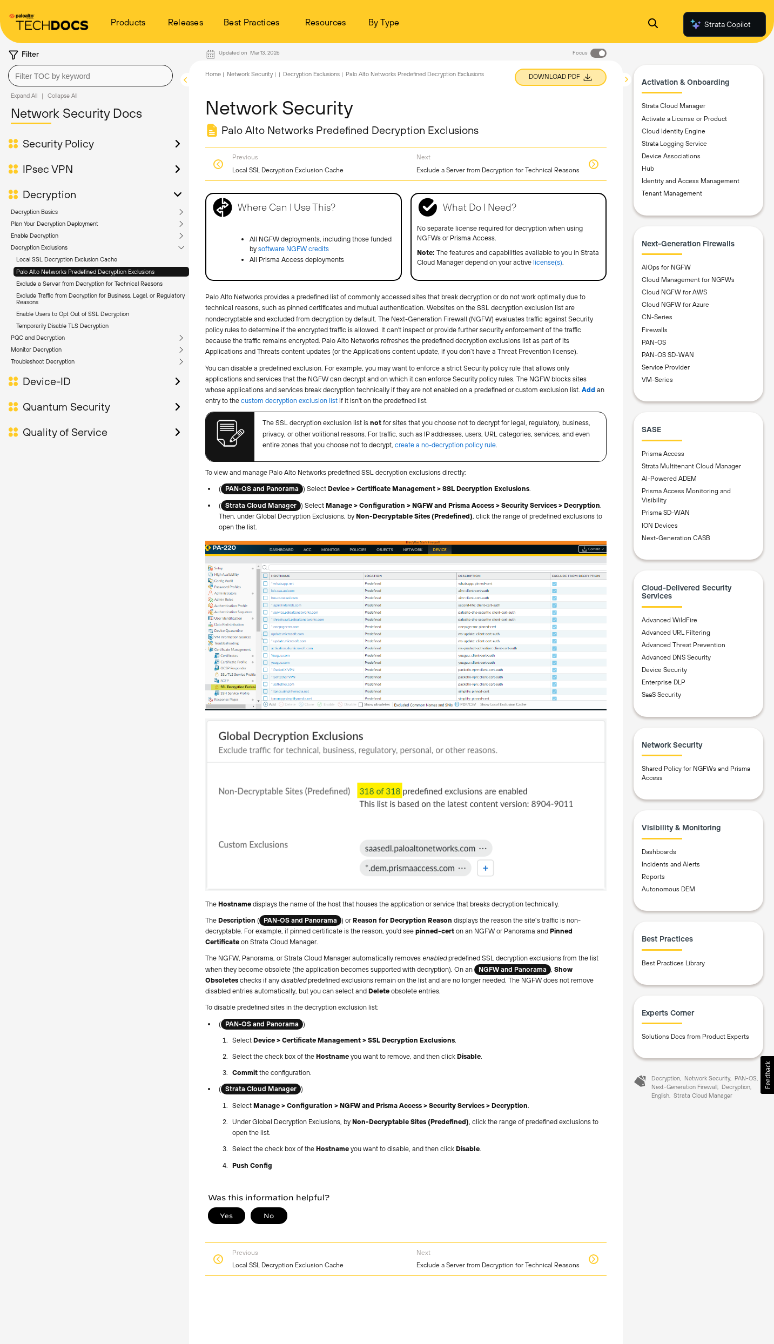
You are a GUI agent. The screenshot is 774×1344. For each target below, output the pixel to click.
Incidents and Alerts (671, 864)
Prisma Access (663, 454)
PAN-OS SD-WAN (668, 355)
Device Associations (671, 156)
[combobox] (90, 75)
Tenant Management (672, 193)
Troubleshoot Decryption (43, 361)
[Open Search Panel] (653, 24)
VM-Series (657, 380)
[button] (767, 1075)
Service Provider (666, 367)
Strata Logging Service (674, 143)
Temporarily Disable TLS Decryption (62, 325)
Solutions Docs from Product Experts (695, 1036)
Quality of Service (65, 432)
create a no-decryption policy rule (445, 445)
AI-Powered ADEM (669, 478)
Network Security (250, 74)
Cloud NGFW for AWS (674, 292)
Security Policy (58, 144)
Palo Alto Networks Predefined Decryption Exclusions (85, 271)
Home (213, 74)
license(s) (547, 262)
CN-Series (657, 317)
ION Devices (660, 525)
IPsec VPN (48, 169)
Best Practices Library (673, 963)
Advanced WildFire (669, 620)
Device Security (664, 670)
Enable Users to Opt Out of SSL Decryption (72, 314)
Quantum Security (66, 407)
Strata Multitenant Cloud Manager (691, 466)
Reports (653, 877)
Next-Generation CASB (676, 538)
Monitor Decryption (36, 349)
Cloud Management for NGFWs (688, 280)
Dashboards (659, 852)
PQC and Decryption (38, 337)
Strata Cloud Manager (673, 106)
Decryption (49, 194)
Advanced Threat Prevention (683, 645)
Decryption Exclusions (39, 247)
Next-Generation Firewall (684, 1087)
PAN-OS (654, 342)
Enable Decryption (34, 235)
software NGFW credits (293, 249)
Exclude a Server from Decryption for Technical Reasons (89, 283)
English (660, 1095)
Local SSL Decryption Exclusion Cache (66, 259)
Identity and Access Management (690, 181)
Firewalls (655, 330)
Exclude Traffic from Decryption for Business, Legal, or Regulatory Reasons (100, 298)
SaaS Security (661, 694)
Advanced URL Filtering (676, 632)
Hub (648, 168)
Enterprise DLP (663, 682)
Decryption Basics (34, 212)
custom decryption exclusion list (289, 401)
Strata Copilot (720, 24)
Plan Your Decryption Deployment (54, 223)
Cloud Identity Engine (673, 131)
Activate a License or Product (684, 119)
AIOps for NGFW (666, 267)
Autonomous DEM (668, 889)
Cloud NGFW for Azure (675, 304)
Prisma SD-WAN (666, 512)
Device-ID (47, 381)
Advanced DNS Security (676, 657)
